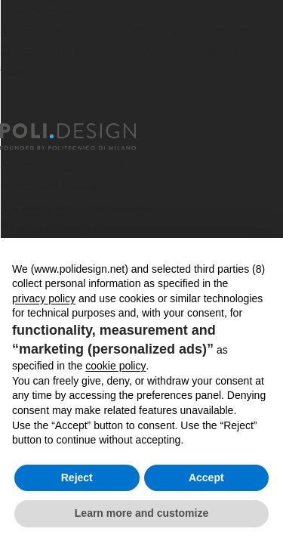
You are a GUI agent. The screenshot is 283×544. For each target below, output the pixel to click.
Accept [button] (206, 477)
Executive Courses (56, 185)
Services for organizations (77, 206)
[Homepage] (81, 136)
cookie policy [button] (115, 366)
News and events (52, 226)
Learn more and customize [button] (141, 513)
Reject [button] (77, 477)
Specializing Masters (62, 165)
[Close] (9, 114)
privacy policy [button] (43, 298)
